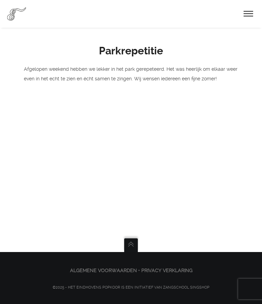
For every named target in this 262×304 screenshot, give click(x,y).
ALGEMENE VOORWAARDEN (103, 270)
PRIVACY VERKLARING (166, 270)
